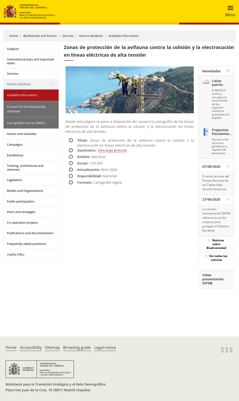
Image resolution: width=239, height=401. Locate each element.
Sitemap (52, 347)
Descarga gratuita (112, 150)
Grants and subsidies (21, 134)
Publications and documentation (30, 233)
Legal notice (105, 347)
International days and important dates (30, 61)
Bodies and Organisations (25, 190)
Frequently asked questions (26, 244)
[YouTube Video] (216, 307)
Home (13, 36)
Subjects (13, 49)
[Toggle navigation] (229, 11)
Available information (123, 36)
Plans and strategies (21, 212)
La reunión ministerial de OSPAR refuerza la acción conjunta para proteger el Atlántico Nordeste (216, 220)
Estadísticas (15, 155)
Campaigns (15, 144)
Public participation (20, 201)
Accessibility (31, 347)
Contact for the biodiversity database (26, 109)
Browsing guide (77, 347)
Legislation (14, 180)
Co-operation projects (22, 222)
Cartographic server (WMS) (26, 123)
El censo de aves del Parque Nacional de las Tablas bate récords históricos (215, 182)
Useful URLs (15, 254)
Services (68, 36)
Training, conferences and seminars (25, 167)
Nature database (91, 36)
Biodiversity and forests (40, 36)
